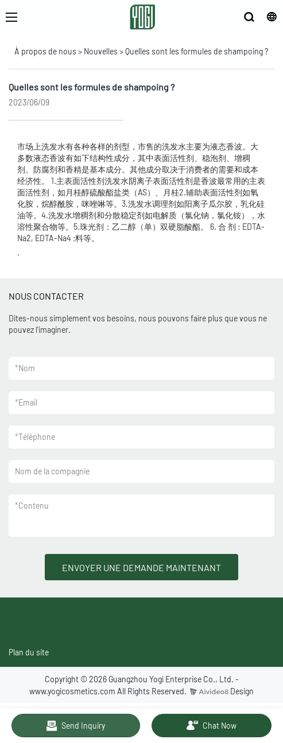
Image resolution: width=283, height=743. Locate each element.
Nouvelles (101, 51)
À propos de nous (45, 51)
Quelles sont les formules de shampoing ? (196, 51)
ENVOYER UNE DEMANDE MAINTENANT (141, 567)
